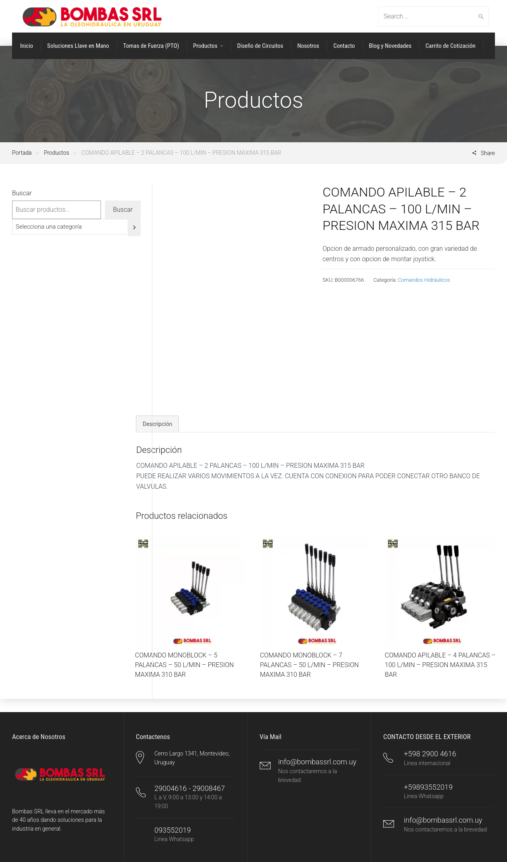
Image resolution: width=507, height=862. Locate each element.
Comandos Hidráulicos (424, 280)
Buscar (22, 193)
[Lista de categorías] (70, 226)
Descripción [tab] (157, 424)
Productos (56, 152)
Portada (22, 152)
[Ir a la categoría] (134, 227)
